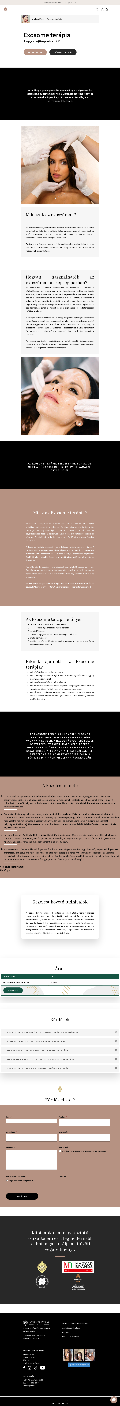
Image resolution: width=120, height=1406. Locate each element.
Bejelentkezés (60, 1403)
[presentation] (78, 1184)
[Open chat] (113, 1399)
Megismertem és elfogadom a (32, 1180)
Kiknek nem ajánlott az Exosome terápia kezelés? (62, 1059)
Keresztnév (64, 1132)
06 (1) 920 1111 (28, 1360)
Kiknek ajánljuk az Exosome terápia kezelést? (62, 1050)
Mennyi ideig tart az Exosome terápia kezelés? (62, 1068)
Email (9, 1117)
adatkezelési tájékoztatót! (69, 1155)
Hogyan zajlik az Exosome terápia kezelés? (62, 1041)
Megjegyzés (10, 1147)
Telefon (63, 1117)
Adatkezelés (64, 1147)
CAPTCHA (62, 1176)
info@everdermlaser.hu (32, 1363)
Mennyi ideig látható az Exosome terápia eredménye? (62, 1032)
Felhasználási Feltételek (16, 1176)
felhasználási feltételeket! (44, 1180)
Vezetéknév (11, 1132)
